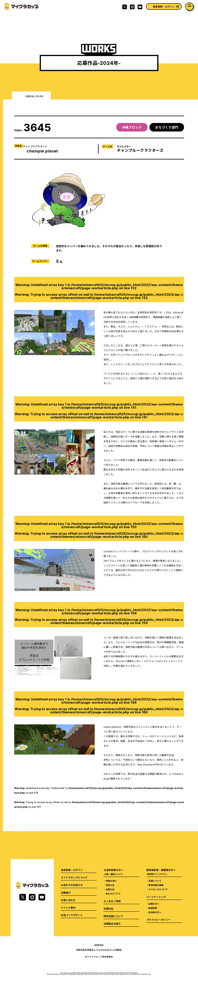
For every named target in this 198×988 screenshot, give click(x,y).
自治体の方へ (154, 912)
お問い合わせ (68, 900)
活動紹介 (66, 892)
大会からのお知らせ (72, 885)
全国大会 (110, 889)
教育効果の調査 (155, 885)
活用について (154, 880)
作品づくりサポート (72, 915)
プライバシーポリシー (158, 919)
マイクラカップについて (74, 877)
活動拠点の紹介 (112, 923)
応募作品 (108, 908)
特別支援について (113, 916)
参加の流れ (111, 880)
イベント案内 (68, 907)
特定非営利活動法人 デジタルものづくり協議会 (99, 949)
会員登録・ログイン (164, 6)
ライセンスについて (158, 889)
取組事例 (152, 908)
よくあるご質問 (112, 901)
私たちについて (113, 893)
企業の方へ (153, 903)
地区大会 (110, 885)
